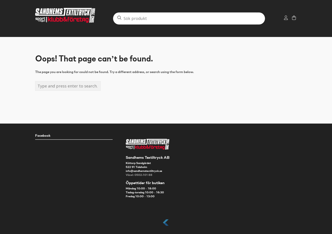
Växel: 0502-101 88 (139, 175)
